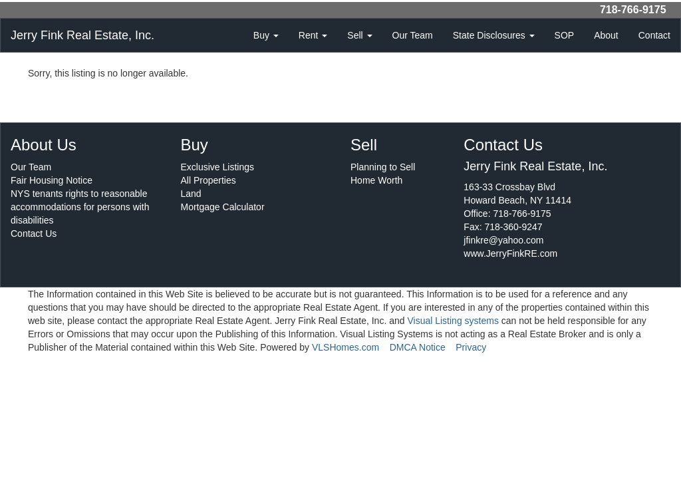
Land (191, 193)
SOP (565, 35)
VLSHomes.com (345, 347)
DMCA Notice (418, 347)
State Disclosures (494, 35)
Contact (654, 35)
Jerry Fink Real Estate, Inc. (82, 35)
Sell (359, 35)
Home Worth (376, 180)
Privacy (471, 347)
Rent (313, 35)
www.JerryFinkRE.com (510, 253)
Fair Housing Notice (51, 180)
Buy (266, 35)
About (606, 35)
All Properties (208, 180)
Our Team (412, 35)
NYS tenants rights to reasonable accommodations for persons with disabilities (80, 207)
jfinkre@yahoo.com (503, 240)
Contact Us (34, 233)
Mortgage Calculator (223, 207)
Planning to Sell (382, 167)
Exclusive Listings (218, 167)
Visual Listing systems (452, 320)
